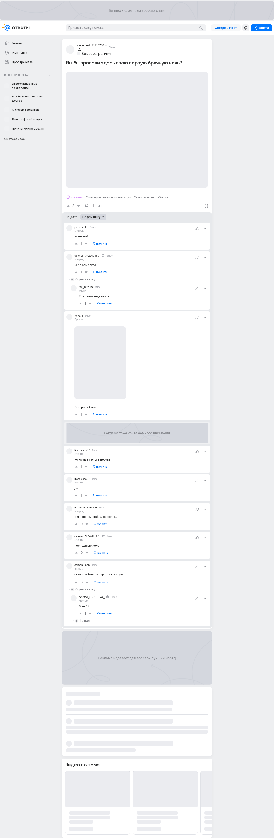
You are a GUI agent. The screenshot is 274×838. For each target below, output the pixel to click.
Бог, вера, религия (96, 54)
